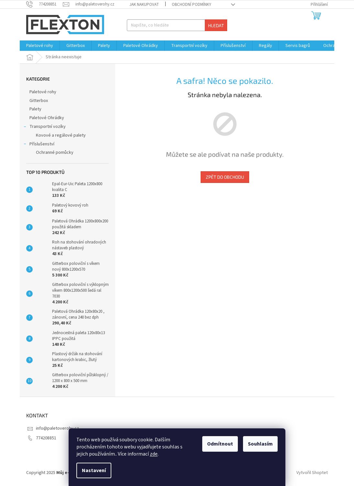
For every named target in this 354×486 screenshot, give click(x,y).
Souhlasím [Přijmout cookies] (260, 443)
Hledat (216, 25)
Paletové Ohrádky (47, 118)
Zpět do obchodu (225, 177)
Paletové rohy (43, 92)
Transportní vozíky (44, 127)
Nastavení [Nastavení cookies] (94, 470)
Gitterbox (39, 100)
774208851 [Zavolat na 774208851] (46, 438)
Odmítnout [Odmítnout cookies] (220, 443)
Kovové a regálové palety (61, 135)
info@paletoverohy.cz (57, 428)
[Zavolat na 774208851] (44, 4)
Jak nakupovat (144, 4)
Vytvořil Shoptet (312, 472)
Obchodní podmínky (191, 4)
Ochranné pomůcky (54, 152)
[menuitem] (40, 45)
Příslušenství (38, 145)
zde (154, 454)
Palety (35, 109)
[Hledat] (177, 25)
